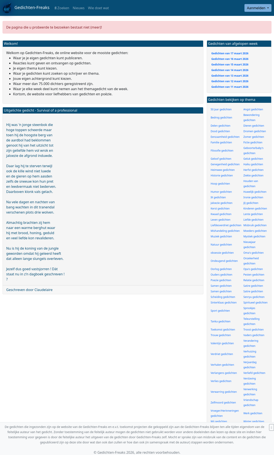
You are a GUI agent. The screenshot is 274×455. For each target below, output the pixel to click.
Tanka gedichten (220, 321)
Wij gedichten (219, 421)
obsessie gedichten (222, 253)
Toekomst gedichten (223, 329)
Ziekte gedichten (253, 175)
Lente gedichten (253, 214)
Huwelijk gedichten (255, 192)
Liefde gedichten (253, 219)
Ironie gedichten (253, 197)
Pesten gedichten (253, 274)
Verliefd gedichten (254, 373)
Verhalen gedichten (222, 365)
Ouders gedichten (221, 274)
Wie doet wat (98, 8)
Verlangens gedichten (224, 373)
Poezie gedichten (221, 280)
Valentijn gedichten (222, 343)
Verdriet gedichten (222, 354)
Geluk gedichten (253, 159)
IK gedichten (218, 197)
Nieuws (78, 8)
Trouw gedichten (221, 335)
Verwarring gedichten (224, 392)
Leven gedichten (221, 219)
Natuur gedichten (221, 244)
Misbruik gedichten (255, 225)
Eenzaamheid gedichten (225, 137)
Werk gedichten (252, 413)
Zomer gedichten (253, 137)
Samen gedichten (221, 286)
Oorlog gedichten (221, 269)
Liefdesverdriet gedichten (226, 225)
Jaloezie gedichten (221, 203)
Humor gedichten (221, 192)
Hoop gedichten (220, 183)
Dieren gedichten (253, 125)
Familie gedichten (221, 142)
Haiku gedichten (253, 164)
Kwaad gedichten (221, 214)
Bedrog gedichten (221, 117)
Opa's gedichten (253, 269)
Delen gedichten (220, 125)
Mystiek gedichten (254, 236)
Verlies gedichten (221, 381)
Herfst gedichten (253, 170)
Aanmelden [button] (256, 8)
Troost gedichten (253, 329)
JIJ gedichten (250, 203)
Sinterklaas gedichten (224, 302)
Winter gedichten (253, 421)
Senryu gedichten (254, 297)
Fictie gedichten (252, 142)
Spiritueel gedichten (255, 302)
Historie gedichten (222, 175)
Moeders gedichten (255, 231)
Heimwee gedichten (223, 170)
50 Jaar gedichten (221, 109)
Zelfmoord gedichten (223, 402)
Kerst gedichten (220, 208)
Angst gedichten (253, 109)
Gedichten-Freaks (26, 8)
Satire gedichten (253, 286)
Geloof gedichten (221, 159)
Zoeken (62, 8)
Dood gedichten (220, 131)
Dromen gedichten (254, 131)
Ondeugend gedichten (224, 261)
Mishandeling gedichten (225, 231)
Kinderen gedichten (255, 208)
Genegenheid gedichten (225, 164)
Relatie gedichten (253, 280)
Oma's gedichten (253, 253)
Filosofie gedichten (222, 150)
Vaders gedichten (253, 335)
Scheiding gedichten (223, 297)
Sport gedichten (220, 310)
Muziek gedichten (221, 236)
